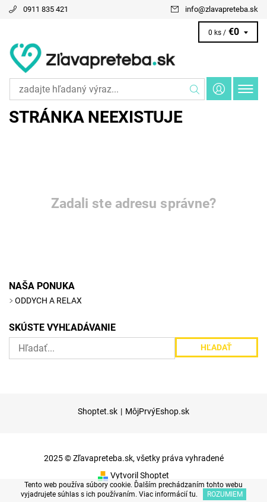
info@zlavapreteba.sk (221, 9)
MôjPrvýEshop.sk (157, 411)
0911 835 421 (45, 9)
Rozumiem (225, 494)
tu (192, 494)
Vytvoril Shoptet (139, 475)
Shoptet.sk (97, 411)
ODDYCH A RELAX (48, 300)
